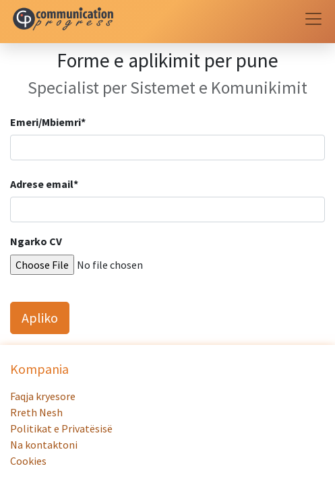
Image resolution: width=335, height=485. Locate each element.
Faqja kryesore (44, 396)
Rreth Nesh (37, 412)
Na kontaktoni (45, 444)
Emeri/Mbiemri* (48, 122)
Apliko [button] (40, 317)
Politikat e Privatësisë (61, 428)
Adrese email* (44, 184)
